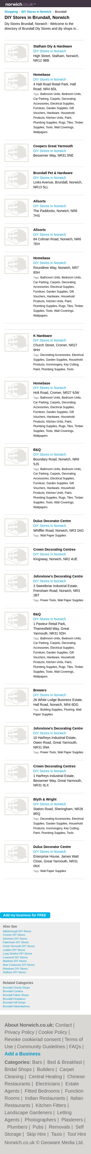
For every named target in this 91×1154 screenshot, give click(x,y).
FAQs (75, 1046)
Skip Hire (37, 1134)
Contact (63, 1025)
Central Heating (46, 1076)
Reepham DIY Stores (15, 968)
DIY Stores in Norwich (49, 51)
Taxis (57, 1134)
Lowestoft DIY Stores (15, 957)
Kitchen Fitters (52, 1105)
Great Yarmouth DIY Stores (19, 946)
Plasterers (72, 1119)
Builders (46, 1069)
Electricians (49, 1083)
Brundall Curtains (13, 991)
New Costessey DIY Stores (18, 964)
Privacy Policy (19, 1032)
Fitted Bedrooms (43, 1091)
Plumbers (18, 1127)
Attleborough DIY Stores (17, 931)
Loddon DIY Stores (14, 949)
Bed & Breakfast (65, 1062)
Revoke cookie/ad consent (33, 1039)
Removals (60, 1127)
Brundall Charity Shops (16, 987)
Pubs (39, 1127)
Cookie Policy (52, 1032)
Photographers (41, 1119)
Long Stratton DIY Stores (17, 953)
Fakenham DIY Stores (16, 942)
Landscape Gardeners (29, 1112)
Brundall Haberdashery (16, 1006)
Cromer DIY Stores (14, 934)
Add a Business (22, 1053)
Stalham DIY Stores (14, 972)
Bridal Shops (19, 1069)
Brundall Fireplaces (14, 998)
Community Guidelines (41, 1046)
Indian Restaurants (45, 1098)
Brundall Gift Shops (14, 1002)
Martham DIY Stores (15, 961)
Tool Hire (76, 1134)
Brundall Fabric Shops (16, 995)
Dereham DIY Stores (15, 938)
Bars (38, 1062)
